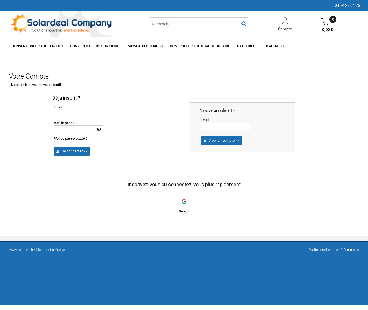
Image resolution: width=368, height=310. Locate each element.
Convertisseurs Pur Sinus (94, 46)
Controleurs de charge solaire (200, 46)
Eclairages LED (276, 46)
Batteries (246, 46)
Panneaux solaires (145, 46)
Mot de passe (64, 123)
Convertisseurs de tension (37, 46)
